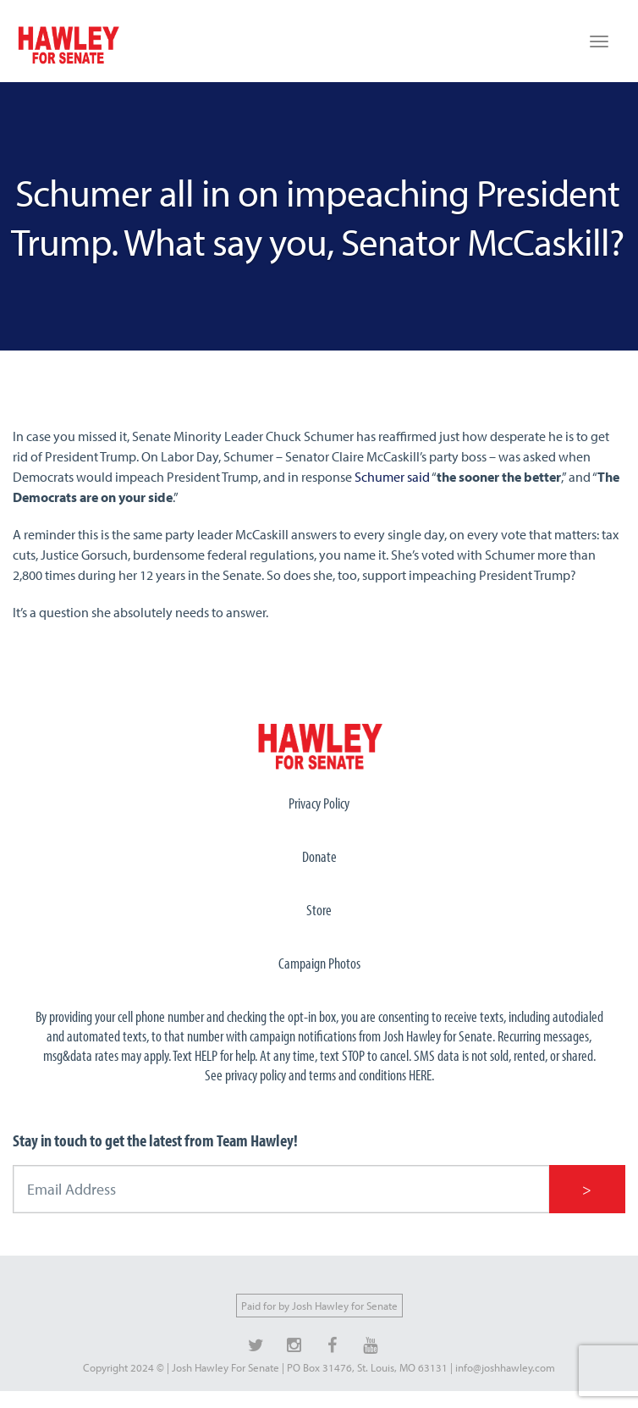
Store (319, 909)
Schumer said (392, 476)
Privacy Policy (319, 803)
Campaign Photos (319, 963)
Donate (319, 856)
